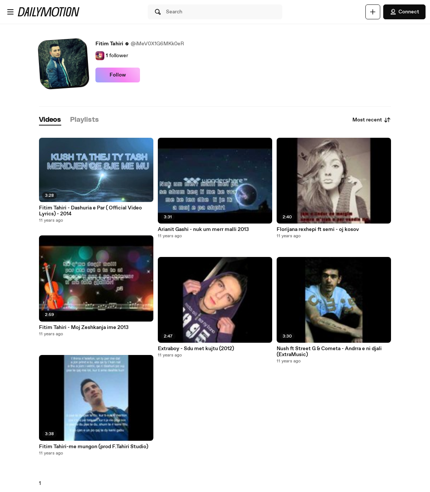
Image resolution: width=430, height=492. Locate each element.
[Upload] (372, 11)
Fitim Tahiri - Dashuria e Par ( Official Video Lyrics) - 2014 (90, 211)
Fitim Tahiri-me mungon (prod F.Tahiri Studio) (93, 447)
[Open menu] (10, 11)
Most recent (371, 120)
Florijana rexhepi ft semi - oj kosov (318, 229)
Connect (404, 12)
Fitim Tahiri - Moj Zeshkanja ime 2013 (83, 327)
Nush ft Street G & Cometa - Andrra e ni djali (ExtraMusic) (329, 352)
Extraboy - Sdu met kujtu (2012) (196, 349)
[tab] (50, 120)
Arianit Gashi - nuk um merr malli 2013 (203, 229)
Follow (118, 75)
